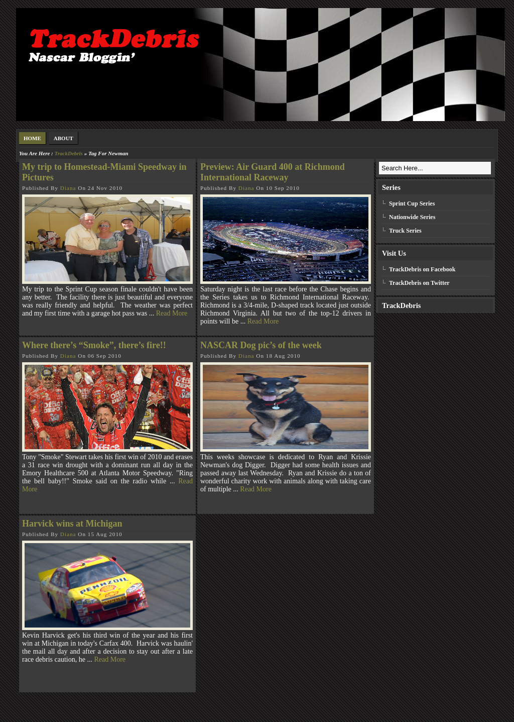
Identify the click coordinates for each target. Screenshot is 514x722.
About (63, 138)
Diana (68, 188)
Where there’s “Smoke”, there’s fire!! (94, 345)
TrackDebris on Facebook (422, 269)
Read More (172, 313)
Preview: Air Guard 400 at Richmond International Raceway (272, 172)
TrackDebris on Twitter (419, 282)
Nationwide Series (412, 217)
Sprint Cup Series (412, 203)
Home (32, 138)
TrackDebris (68, 153)
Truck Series (405, 230)
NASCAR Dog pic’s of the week (261, 345)
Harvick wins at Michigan (72, 524)
